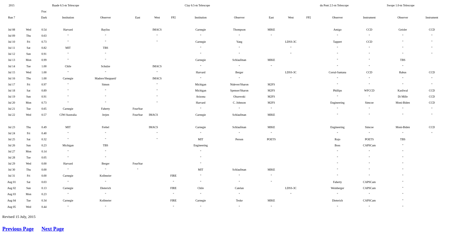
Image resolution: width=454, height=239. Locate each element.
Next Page (52, 229)
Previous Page (18, 229)
